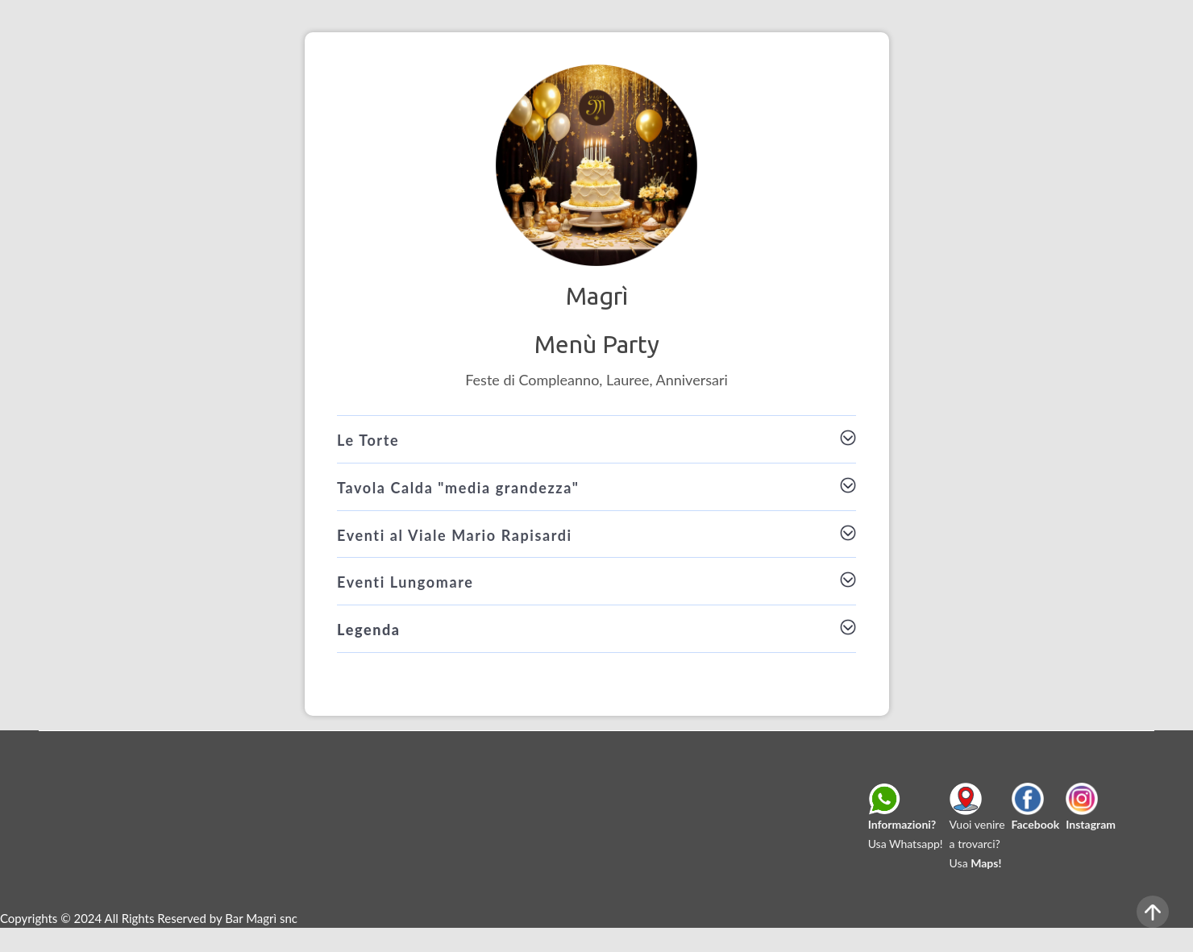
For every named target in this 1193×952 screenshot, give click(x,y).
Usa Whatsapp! (905, 820)
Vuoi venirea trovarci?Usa (977, 830)
